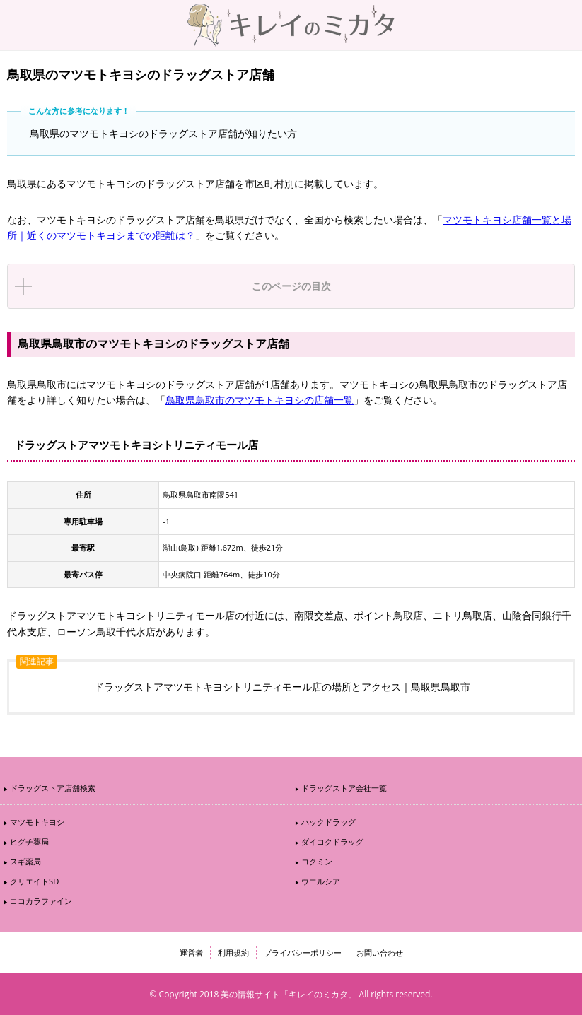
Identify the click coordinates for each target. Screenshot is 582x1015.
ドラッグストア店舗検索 (52, 787)
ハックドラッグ (328, 821)
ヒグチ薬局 (29, 841)
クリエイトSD (34, 881)
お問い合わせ (379, 952)
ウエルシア (320, 881)
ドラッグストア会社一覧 (344, 787)
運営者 (191, 952)
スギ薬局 (25, 861)
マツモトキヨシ (37, 821)
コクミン (316, 861)
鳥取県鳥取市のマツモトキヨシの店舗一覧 (259, 399)
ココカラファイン (41, 901)
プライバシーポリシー (303, 952)
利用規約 (233, 952)
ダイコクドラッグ (332, 841)
